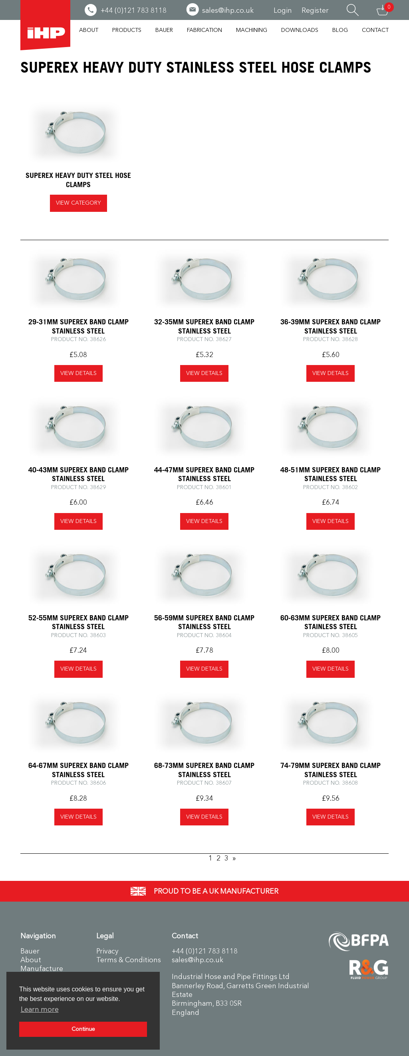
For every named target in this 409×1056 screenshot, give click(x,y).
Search (353, 10)
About (88, 30)
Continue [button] (83, 1029)
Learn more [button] (40, 1009)
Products (126, 30)
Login (283, 10)
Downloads (299, 30)
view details (78, 373)
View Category (78, 202)
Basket (383, 10)
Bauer (164, 30)
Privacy (107, 951)
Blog (340, 30)
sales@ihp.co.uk (197, 959)
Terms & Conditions (128, 959)
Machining (251, 30)
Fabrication (204, 30)
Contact (375, 30)
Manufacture (41, 968)
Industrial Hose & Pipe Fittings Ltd (45, 25)
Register (315, 10)
